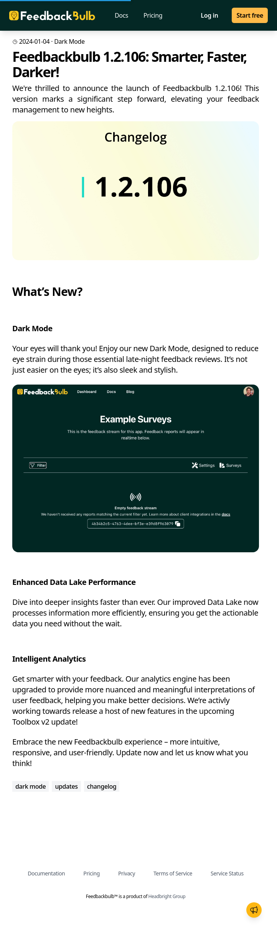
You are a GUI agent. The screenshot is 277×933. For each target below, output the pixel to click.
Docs (121, 15)
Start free (249, 15)
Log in (209, 15)
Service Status (227, 873)
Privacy (126, 873)
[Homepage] (52, 15)
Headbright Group (167, 896)
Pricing (152, 15)
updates (66, 786)
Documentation (46, 873)
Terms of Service (172, 873)
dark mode (69, 41)
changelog (102, 786)
